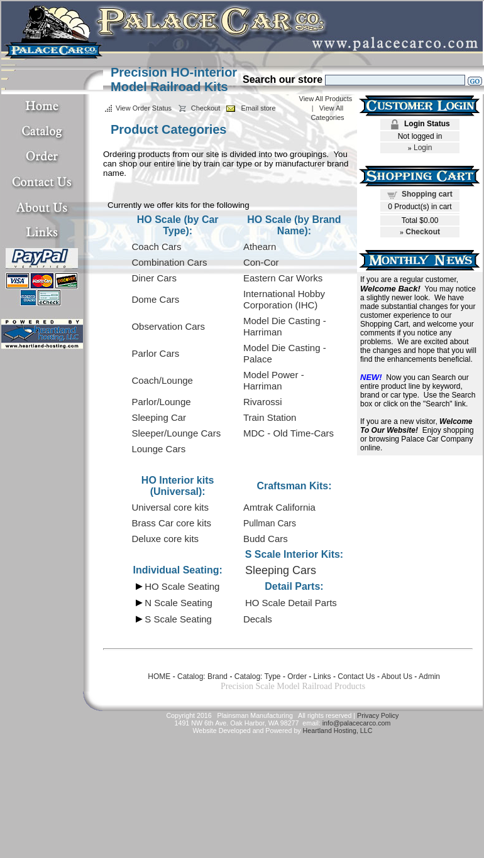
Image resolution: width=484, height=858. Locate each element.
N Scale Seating (178, 602)
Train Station (270, 417)
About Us (397, 676)
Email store (258, 108)
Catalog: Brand (202, 676)
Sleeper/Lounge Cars (176, 433)
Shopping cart (427, 194)
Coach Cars (156, 246)
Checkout (205, 108)
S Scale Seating (178, 619)
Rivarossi (262, 401)
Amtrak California (279, 507)
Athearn (260, 246)
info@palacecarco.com (356, 723)
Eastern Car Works (282, 278)
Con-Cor (261, 262)
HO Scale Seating (182, 586)
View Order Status (144, 108)
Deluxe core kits (165, 538)
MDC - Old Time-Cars (288, 433)
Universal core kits (170, 507)
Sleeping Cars (280, 570)
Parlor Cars (155, 353)
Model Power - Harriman (273, 380)
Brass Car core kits (171, 523)
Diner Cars (154, 278)
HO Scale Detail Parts (291, 602)
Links (322, 676)
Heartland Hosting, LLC (338, 730)
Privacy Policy (378, 715)
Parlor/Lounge (160, 401)
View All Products (326, 98)
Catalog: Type (257, 676)
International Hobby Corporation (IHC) (284, 299)
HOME (159, 676)
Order (297, 676)
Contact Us (356, 676)
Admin (429, 676)
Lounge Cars (158, 448)
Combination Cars (169, 262)
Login (423, 147)
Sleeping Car (158, 417)
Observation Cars (168, 326)
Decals (257, 619)
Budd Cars (265, 538)
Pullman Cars (269, 523)
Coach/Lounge (162, 380)
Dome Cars (155, 299)
